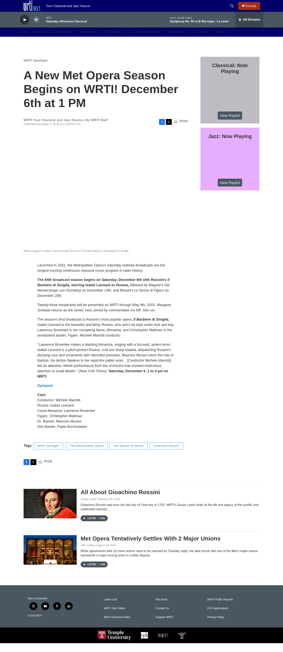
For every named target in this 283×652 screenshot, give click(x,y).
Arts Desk (161, 608)
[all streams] (249, 28)
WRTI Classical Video (117, 626)
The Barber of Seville (128, 454)
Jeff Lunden (88, 554)
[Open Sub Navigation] (74, 40)
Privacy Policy (215, 626)
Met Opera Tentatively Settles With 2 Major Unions (151, 547)
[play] (24, 28)
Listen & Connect (145, 40)
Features (114, 40)
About (223, 40)
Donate (253, 10)
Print (184, 129)
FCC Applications (217, 617)
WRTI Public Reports (220, 608)
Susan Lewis (88, 507)
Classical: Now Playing (230, 77)
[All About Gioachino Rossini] (50, 512)
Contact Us (162, 617)
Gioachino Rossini (166, 454)
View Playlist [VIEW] (230, 124)
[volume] (36, 28)
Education (177, 40)
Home (24, 40)
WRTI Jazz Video (114, 617)
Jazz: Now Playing (230, 145)
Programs (88, 40)
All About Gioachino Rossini (120, 501)
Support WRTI (164, 626)
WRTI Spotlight (36, 69)
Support (202, 40)
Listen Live (110, 608)
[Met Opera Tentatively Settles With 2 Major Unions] (50, 558)
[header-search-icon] (233, 10)
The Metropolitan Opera (86, 454)
